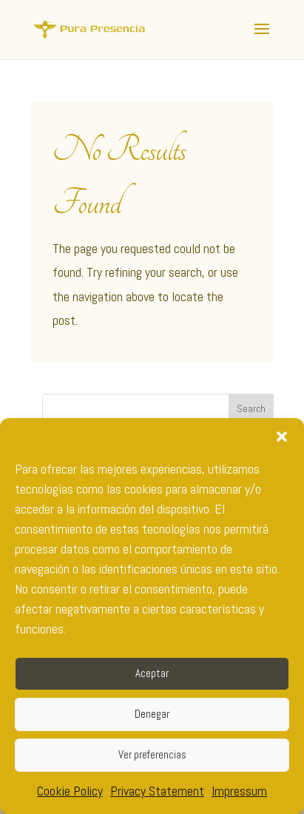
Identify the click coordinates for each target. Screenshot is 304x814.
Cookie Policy (70, 790)
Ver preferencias (152, 754)
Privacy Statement (157, 790)
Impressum (239, 790)
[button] (281, 436)
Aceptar (152, 673)
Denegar (152, 714)
